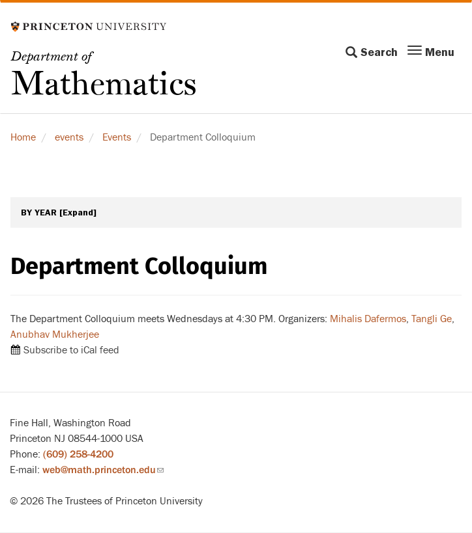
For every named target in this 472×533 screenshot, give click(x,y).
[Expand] (77, 212)
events (69, 137)
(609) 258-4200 (78, 454)
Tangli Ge (431, 319)
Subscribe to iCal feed (71, 350)
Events (116, 137)
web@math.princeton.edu (103, 470)
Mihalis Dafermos (368, 319)
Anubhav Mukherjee (54, 334)
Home (23, 137)
